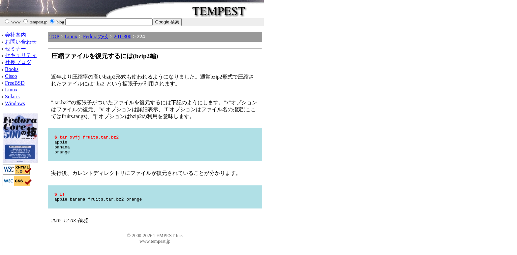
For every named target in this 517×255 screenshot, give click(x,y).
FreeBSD (15, 83)
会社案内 (15, 35)
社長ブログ (18, 62)
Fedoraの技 (95, 36)
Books (11, 69)
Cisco (11, 76)
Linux (11, 89)
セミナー (15, 48)
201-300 (122, 36)
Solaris (12, 96)
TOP (54, 36)
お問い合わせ (21, 42)
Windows (15, 103)
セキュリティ (21, 55)
